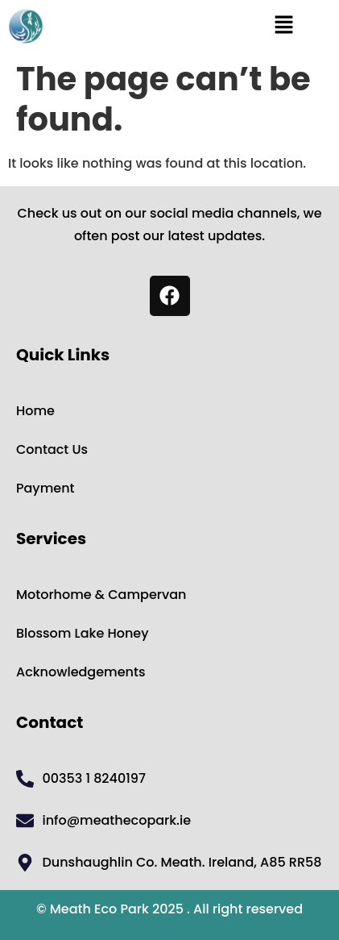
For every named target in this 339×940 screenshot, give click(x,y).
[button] (284, 26)
